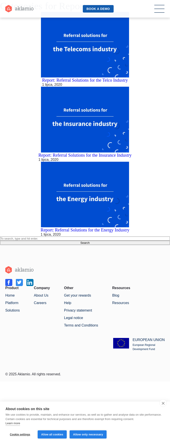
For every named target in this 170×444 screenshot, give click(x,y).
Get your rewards (77, 295)
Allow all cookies (52, 434)
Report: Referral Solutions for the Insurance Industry (84, 155)
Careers (40, 303)
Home (10, 295)
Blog (115, 295)
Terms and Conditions (81, 325)
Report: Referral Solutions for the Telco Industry (85, 80)
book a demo (98, 9)
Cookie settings (20, 434)
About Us (41, 295)
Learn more (13, 423)
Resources (120, 303)
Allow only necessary (88, 434)
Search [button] (85, 242)
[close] (163, 403)
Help (67, 303)
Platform (11, 303)
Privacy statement (78, 310)
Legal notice (73, 318)
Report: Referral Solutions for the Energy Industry (85, 230)
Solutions (12, 310)
